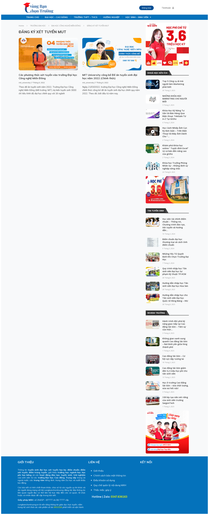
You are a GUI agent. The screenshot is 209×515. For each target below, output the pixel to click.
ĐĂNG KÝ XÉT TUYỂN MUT (42, 32)
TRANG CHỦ (32, 17)
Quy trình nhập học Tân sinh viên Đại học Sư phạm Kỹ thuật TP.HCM (174, 271)
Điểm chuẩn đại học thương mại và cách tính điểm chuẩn (174, 242)
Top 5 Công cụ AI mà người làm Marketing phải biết (173, 84)
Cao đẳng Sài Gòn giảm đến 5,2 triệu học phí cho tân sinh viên (174, 371)
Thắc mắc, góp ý (102, 490)
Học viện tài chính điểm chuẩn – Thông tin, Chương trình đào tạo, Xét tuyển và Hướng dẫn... (174, 225)
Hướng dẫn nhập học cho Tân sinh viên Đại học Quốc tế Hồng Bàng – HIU (175, 298)
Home (21, 25)
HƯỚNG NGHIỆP (111, 17)
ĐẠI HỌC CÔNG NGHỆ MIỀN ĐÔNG (66, 25)
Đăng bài (146, 8)
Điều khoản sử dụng (104, 480)
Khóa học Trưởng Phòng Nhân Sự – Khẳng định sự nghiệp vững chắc (175, 166)
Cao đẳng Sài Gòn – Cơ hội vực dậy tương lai (173, 357)
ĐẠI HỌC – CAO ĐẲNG (56, 17)
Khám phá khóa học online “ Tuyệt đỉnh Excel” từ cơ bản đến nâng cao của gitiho (175, 149)
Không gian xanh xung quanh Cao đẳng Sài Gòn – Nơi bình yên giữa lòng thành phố (174, 342)
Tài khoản (168, 8)
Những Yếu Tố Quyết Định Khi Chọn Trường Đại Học (175, 256)
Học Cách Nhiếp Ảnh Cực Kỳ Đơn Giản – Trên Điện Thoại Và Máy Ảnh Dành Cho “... (174, 132)
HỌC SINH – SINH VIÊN (138, 17)
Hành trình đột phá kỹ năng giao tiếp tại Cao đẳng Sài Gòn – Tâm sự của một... (174, 325)
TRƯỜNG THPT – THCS (85, 17)
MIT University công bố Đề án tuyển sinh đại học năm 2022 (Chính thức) (109, 76)
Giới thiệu (98, 470)
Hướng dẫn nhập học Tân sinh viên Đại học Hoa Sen (175, 284)
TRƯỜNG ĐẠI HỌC (38, 25)
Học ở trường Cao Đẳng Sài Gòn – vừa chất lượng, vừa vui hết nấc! (175, 385)
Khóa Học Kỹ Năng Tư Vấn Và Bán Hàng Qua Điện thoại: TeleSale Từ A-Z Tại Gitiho (174, 114)
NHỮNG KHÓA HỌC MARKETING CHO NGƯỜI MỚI (174, 99)
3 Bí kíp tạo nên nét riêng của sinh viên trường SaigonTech (175, 400)
